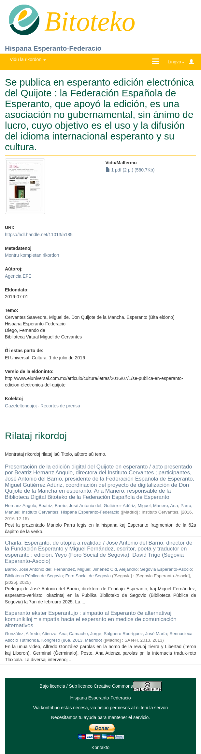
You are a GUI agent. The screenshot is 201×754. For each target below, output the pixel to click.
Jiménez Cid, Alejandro (115, 569)
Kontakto (100, 747)
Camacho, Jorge (85, 633)
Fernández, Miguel (72, 569)
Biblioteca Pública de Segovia (34, 575)
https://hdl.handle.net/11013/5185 (39, 234)
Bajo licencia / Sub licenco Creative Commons (100, 686)
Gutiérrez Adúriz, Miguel (127, 505)
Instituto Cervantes (40, 512)
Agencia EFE (18, 276)
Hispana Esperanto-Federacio (53, 48)
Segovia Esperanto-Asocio (166, 569)
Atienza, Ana (54, 633)
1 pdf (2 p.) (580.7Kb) (130, 169)
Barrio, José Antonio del (78, 505)
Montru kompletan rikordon (32, 255)
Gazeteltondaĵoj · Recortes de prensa (42, 405)
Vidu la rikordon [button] (28, 59)
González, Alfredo (22, 633)
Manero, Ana (165, 505)
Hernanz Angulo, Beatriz (28, 505)
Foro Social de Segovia (88, 575)
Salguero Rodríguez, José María (135, 633)
